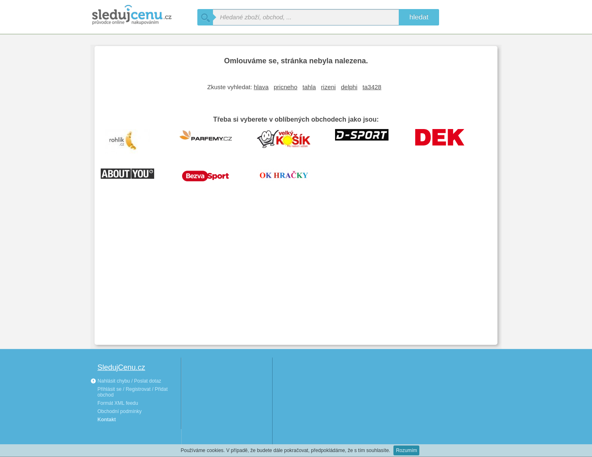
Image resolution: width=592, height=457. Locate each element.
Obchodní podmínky (119, 411)
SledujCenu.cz (121, 367)
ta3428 (372, 86)
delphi (349, 86)
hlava (261, 86)
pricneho (286, 86)
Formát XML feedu (117, 403)
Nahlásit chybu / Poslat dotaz (125, 381)
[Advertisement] (296, 277)
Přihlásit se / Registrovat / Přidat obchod (132, 392)
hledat (418, 17)
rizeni (328, 86)
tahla (309, 86)
